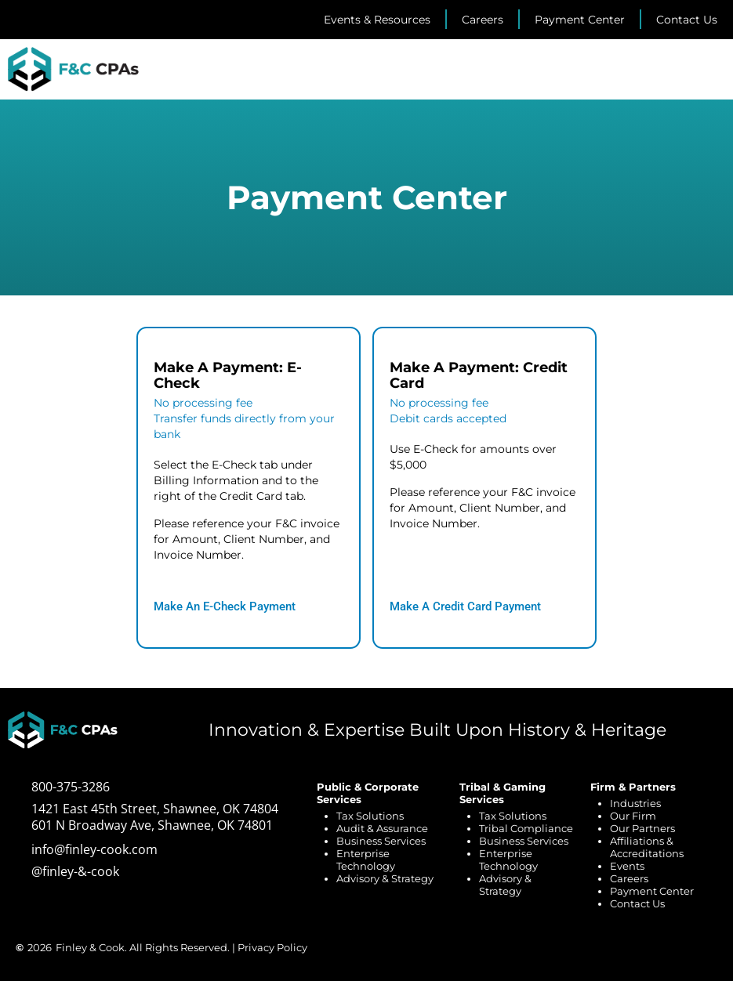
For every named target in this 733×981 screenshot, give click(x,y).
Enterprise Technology (365, 859)
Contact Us (637, 903)
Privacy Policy (272, 947)
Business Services (381, 840)
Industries (635, 803)
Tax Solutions (370, 815)
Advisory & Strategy (385, 878)
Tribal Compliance (526, 828)
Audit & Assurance (382, 828)
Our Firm (633, 815)
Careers (629, 878)
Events (627, 866)
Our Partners (642, 828)
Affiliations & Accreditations (647, 847)
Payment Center (652, 891)
